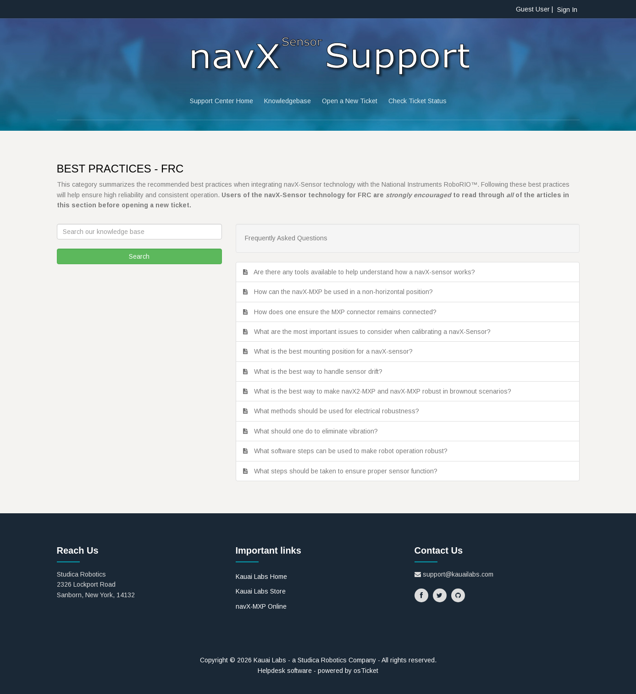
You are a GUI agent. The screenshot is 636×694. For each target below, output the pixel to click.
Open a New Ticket (349, 101)
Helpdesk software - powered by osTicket (318, 670)
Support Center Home (221, 101)
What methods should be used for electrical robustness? (338, 411)
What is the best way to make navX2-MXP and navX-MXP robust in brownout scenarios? (384, 391)
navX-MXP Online (261, 606)
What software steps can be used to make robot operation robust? (352, 451)
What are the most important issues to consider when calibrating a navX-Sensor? (374, 331)
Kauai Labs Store (261, 591)
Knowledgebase (287, 101)
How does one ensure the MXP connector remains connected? (347, 312)
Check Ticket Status (417, 101)
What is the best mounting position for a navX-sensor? (335, 351)
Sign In (567, 9)
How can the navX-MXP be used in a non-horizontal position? (345, 291)
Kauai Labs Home (261, 576)
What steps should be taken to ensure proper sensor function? (347, 471)
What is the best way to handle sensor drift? (320, 371)
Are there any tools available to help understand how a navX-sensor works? (366, 272)
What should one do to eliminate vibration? (318, 431)
